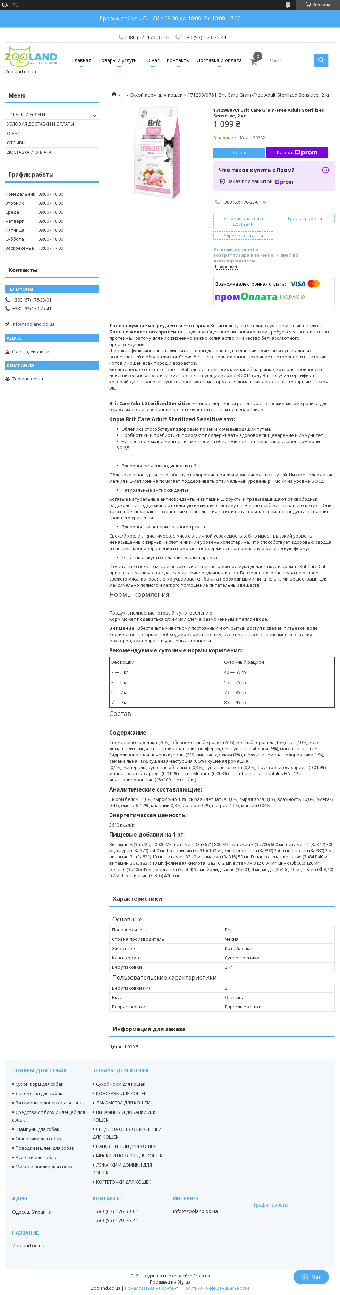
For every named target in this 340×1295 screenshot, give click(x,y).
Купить (239, 152)
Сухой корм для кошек (156, 95)
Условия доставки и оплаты (40, 124)
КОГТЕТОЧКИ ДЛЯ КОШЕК (123, 1182)
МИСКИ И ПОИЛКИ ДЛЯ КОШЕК (129, 1155)
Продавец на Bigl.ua (170, 1282)
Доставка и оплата (219, 60)
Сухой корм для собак (39, 1084)
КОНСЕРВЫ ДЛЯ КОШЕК (121, 1093)
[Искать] (321, 60)
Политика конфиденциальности (215, 1288)
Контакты (178, 60)
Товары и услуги (117, 60)
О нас (153, 60)
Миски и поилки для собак (44, 1166)
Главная (81, 60)
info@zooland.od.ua (33, 324)
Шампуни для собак (37, 1129)
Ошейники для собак (39, 1138)
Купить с (297, 153)
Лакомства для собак (39, 1093)
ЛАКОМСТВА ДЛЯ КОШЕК (123, 1103)
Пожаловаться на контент (151, 1288)
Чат (311, 1277)
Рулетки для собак (36, 1157)
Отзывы (16, 143)
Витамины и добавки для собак (50, 1103)
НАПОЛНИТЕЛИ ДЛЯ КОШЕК (126, 1146)
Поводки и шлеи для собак (45, 1148)
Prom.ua (201, 1276)
